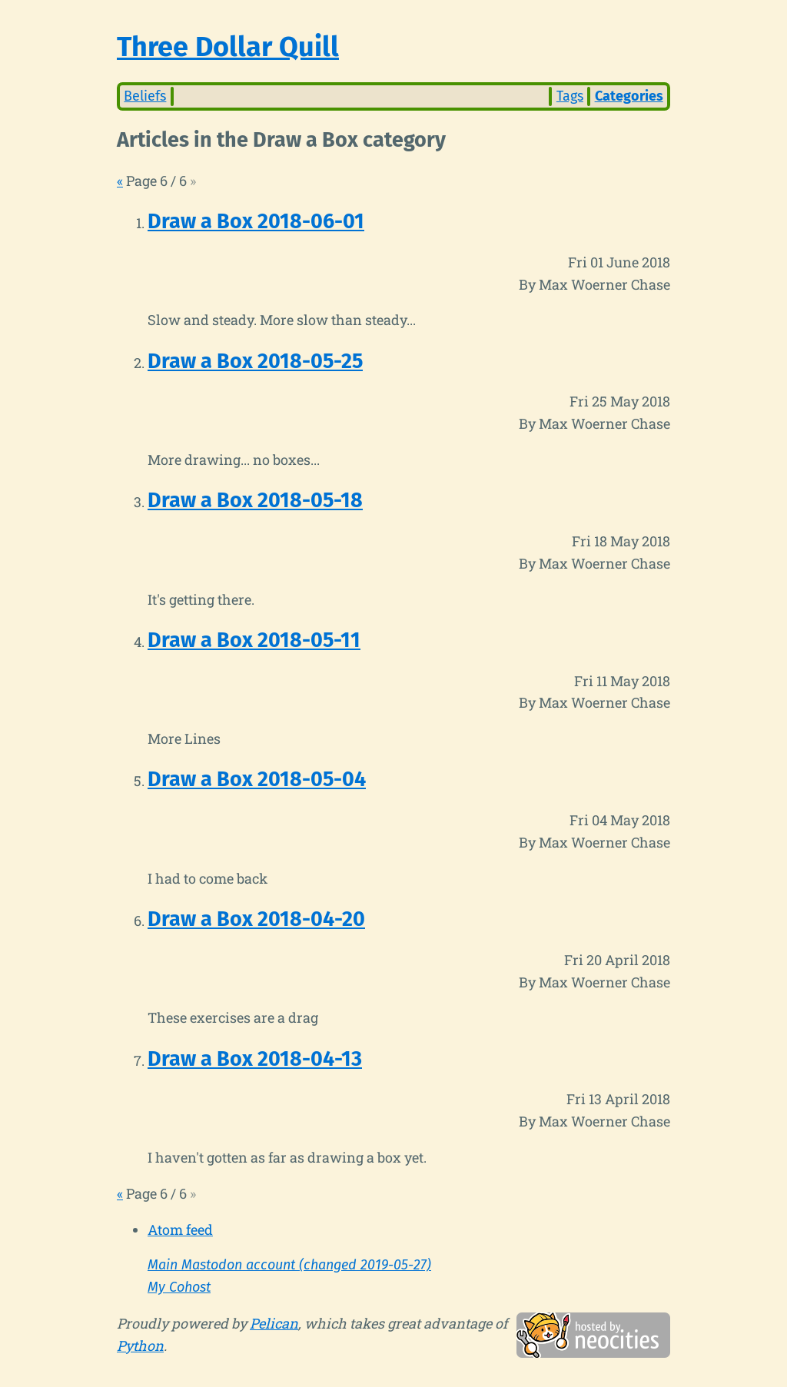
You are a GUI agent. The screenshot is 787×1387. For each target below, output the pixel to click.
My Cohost (179, 1287)
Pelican (274, 1323)
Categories (629, 96)
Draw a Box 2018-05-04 (257, 779)
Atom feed (180, 1229)
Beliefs (145, 96)
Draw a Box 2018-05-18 (255, 500)
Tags (569, 96)
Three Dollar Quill (228, 47)
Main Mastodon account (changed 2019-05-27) (289, 1264)
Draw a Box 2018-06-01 (256, 221)
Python (140, 1345)
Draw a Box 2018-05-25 (255, 361)
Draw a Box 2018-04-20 (256, 919)
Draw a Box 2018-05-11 (254, 640)
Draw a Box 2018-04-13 (255, 1059)
